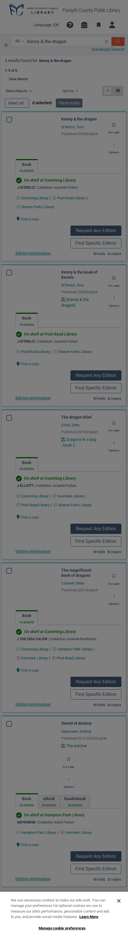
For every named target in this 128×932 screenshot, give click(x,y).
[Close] (119, 916)
